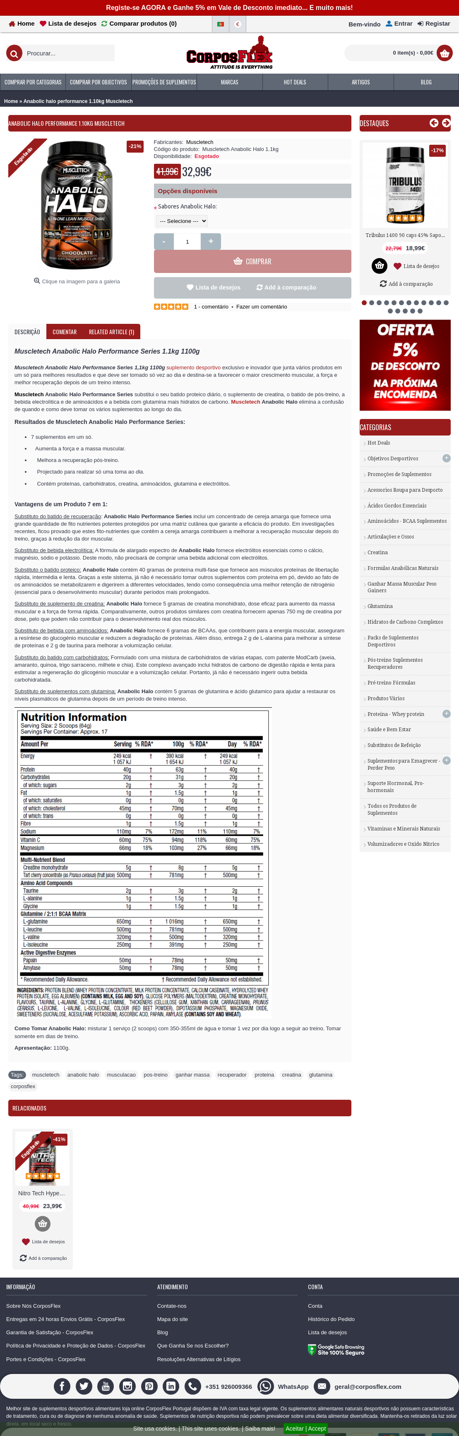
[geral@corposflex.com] (358, 1370)
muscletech (46, 1058)
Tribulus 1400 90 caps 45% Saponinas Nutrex (406, 235)
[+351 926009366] (219, 1370)
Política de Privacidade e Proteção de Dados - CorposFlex (75, 1329)
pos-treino (156, 1058)
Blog (162, 1316)
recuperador (232, 1058)
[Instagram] (128, 1370)
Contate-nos (172, 1289)
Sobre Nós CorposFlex (33, 1289)
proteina (264, 1058)
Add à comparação (290, 271)
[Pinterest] (150, 1370)
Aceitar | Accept (306, 1428)
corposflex (23, 1070)
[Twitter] (85, 1370)
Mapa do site (172, 1303)
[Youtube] (106, 1370)
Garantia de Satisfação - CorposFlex (49, 1316)
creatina (291, 1058)
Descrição (27, 315)
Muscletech (200, 142)
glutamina (320, 1058)
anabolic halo (83, 1058)
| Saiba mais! (259, 1428)
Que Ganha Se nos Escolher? (193, 1329)
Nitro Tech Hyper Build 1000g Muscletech (44, 1176)
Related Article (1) (111, 315)
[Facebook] (63, 1370)
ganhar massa (192, 1058)
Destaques (374, 123)
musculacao (121, 1058)
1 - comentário (211, 290)
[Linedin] (172, 1370)
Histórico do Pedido (331, 1303)
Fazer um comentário (261, 290)
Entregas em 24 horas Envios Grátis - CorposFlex (65, 1303)
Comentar (65, 315)
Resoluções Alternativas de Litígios (199, 1343)
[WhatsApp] (284, 1370)
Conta (315, 1289)
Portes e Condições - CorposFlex (45, 1343)
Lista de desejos (217, 271)
